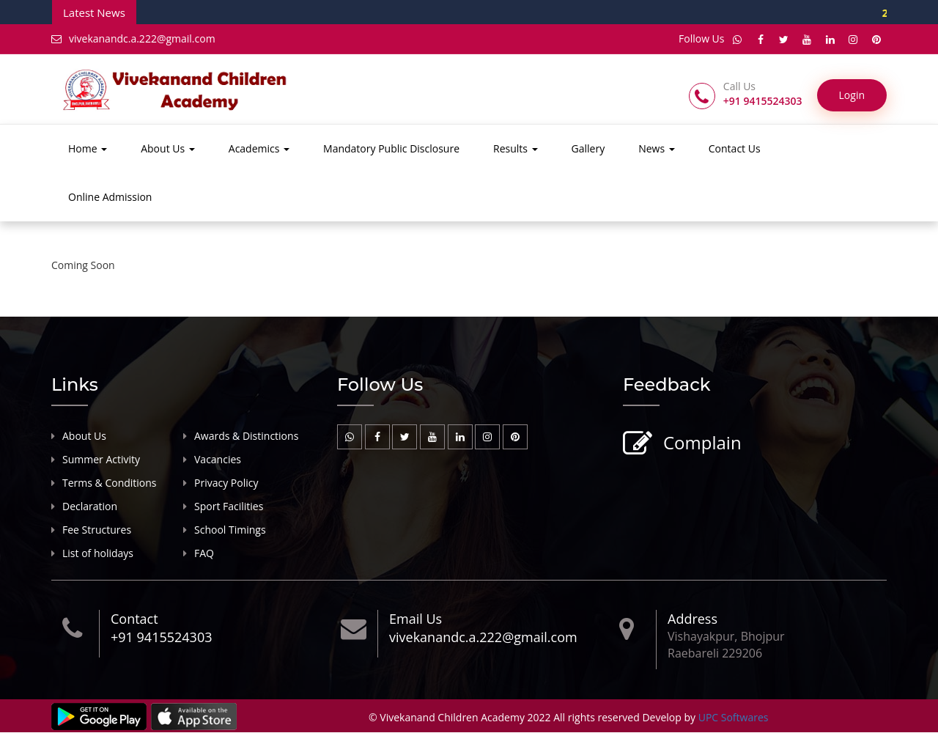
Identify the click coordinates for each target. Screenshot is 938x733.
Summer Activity (101, 459)
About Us (168, 149)
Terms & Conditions (109, 483)
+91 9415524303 (161, 638)
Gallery (588, 149)
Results (515, 149)
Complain (701, 443)
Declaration (89, 506)
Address (692, 618)
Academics (259, 149)
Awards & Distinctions (246, 436)
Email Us (415, 618)
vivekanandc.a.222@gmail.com (133, 38)
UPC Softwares (733, 718)
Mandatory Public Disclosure (391, 149)
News (656, 149)
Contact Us (735, 149)
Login (852, 96)
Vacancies (217, 459)
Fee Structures (96, 530)
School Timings (230, 530)
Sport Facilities (228, 506)
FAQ (204, 553)
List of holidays (97, 553)
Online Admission (110, 198)
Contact (134, 618)
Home (87, 149)
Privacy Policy (226, 483)
